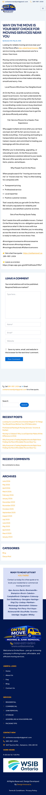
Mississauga (13, 605)
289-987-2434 (13, 386)
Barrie (22, 590)
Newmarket (24, 605)
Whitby (31, 615)
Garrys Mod (6, 556)
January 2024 (7, 537)
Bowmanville (31, 590)
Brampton (15, 593)
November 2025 (8, 505)
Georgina (26, 599)
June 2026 (6, 481)
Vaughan (23, 615)
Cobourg (34, 596)
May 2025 (6, 526)
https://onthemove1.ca (32, 253)
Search (5, 401)
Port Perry (22, 608)
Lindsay (22, 602)
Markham (30, 602)
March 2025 (6, 533)
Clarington (24, 596)
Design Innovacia (24, 784)
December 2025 (8, 502)
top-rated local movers (28, 48)
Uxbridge (15, 615)
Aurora (16, 590)
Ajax (10, 590)
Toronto (33, 611)
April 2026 (6, 488)
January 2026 (7, 498)
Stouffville (24, 611)
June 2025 (6, 523)
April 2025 (6, 530)
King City (14, 602)
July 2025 (6, 519)
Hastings (34, 599)
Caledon (30, 593)
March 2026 (6, 491)
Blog (4, 553)
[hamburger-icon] (42, 8)
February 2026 (8, 495)
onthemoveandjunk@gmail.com (14, 389)
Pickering (13, 608)
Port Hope (31, 608)
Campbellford (13, 596)
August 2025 (7, 516)
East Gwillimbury (14, 599)
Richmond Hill (13, 611)
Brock (23, 593)
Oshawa (33, 605)
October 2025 (8, 509)
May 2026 (6, 485)
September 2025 (8, 512)
